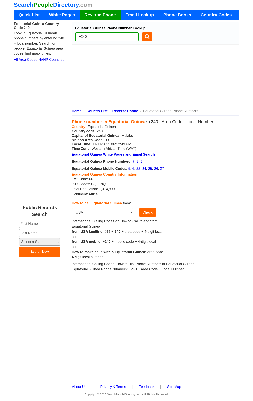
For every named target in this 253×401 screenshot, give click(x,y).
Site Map (174, 387)
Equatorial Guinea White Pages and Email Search (113, 154)
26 (156, 169)
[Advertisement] (155, 77)
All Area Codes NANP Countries (39, 60)
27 (162, 169)
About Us (79, 387)
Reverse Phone (100, 14)
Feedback (146, 387)
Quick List (29, 14)
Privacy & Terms (113, 387)
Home (77, 111)
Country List (97, 111)
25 (150, 169)
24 (144, 169)
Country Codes (216, 14)
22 (138, 169)
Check (148, 212)
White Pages (62, 14)
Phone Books (177, 14)
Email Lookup (139, 14)
